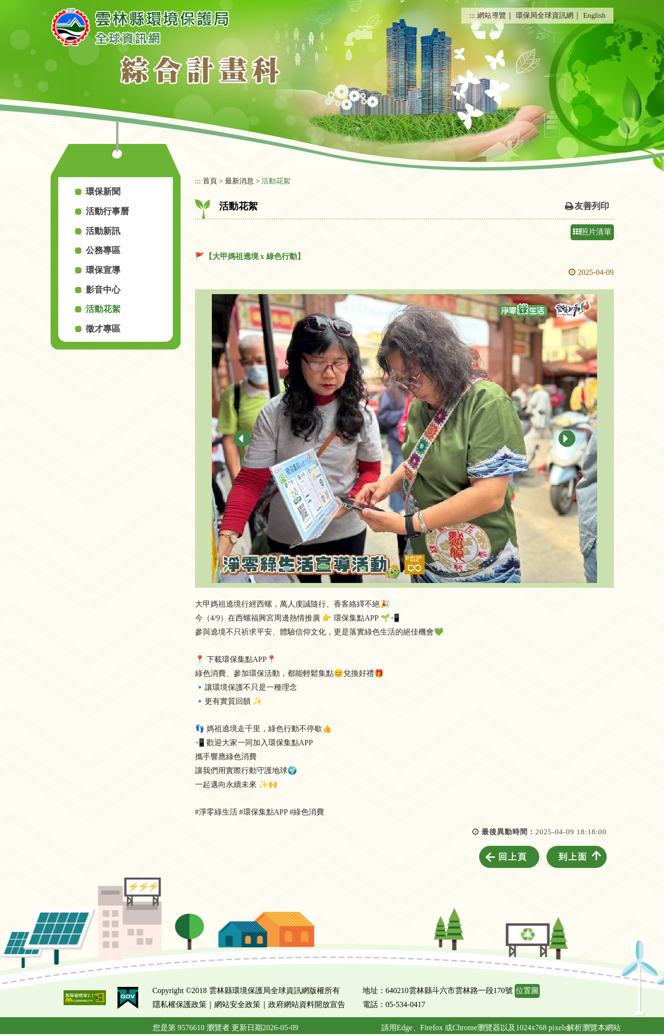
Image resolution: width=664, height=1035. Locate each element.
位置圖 (527, 990)
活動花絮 (103, 309)
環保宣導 (103, 270)
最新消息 (239, 181)
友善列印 (591, 206)
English (594, 15)
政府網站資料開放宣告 (306, 1004)
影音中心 (103, 290)
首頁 (210, 181)
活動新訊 (103, 231)
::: (472, 15)
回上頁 (512, 857)
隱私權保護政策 (180, 1004)
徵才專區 (103, 329)
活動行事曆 (107, 211)
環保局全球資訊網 (544, 15)
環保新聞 (103, 191)
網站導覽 (491, 15)
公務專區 (103, 250)
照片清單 (592, 232)
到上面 (573, 857)
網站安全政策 (237, 1004)
